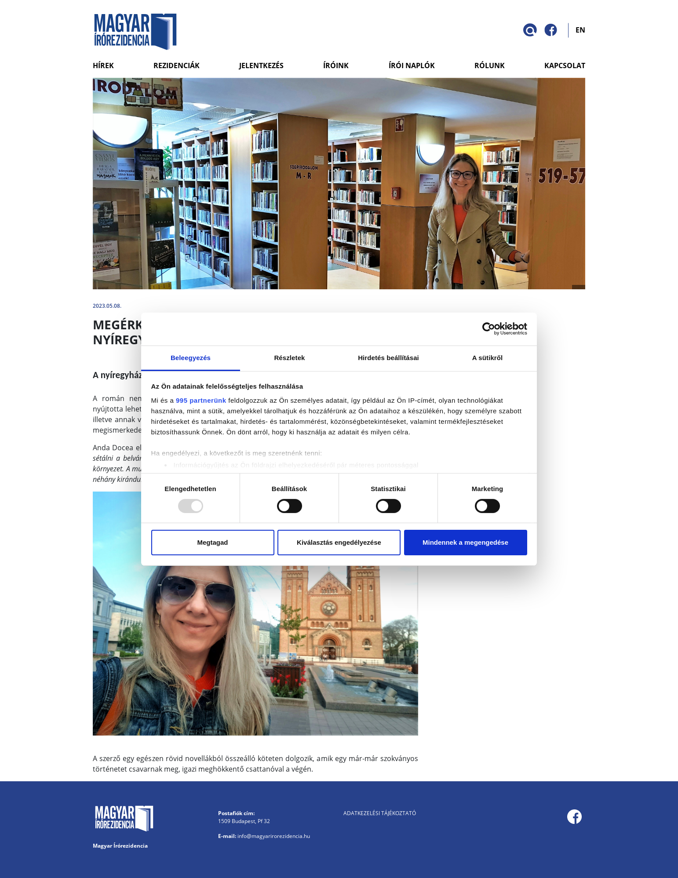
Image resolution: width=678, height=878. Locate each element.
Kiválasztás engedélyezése (339, 542)
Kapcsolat (564, 65)
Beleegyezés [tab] (191, 357)
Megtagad (212, 542)
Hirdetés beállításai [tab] (388, 357)
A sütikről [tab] (487, 357)
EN (580, 29)
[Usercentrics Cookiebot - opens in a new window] (488, 328)
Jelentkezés (261, 65)
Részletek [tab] (289, 357)
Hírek (103, 65)
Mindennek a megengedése (465, 542)
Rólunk (489, 65)
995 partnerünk (201, 400)
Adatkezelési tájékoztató (379, 813)
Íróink (336, 65)
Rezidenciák (176, 65)
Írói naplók (412, 65)
